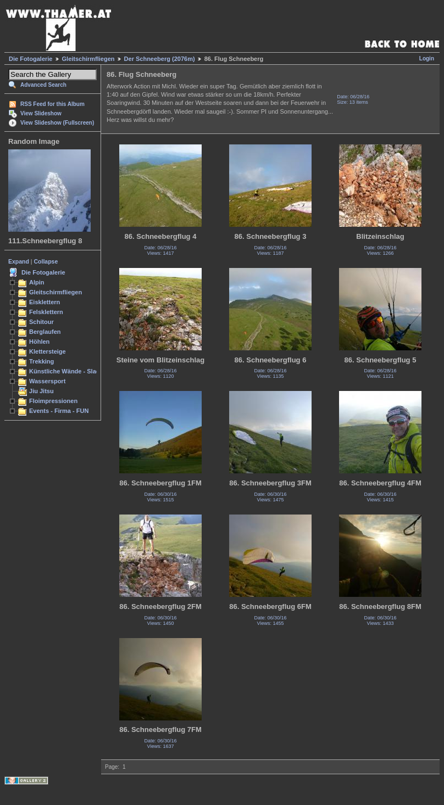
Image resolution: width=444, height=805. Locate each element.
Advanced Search (43, 85)
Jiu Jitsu (41, 391)
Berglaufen (45, 331)
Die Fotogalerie (30, 58)
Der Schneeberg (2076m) (159, 58)
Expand (18, 261)
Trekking (41, 361)
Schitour (41, 321)
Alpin (37, 282)
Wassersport (47, 381)
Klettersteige (47, 351)
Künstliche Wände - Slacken (69, 371)
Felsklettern (46, 312)
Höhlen (39, 341)
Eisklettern (44, 302)
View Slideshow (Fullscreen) (57, 123)
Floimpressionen (53, 401)
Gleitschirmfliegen (88, 58)
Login (426, 58)
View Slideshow (41, 113)
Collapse (46, 261)
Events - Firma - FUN (58, 410)
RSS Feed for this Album (52, 104)
